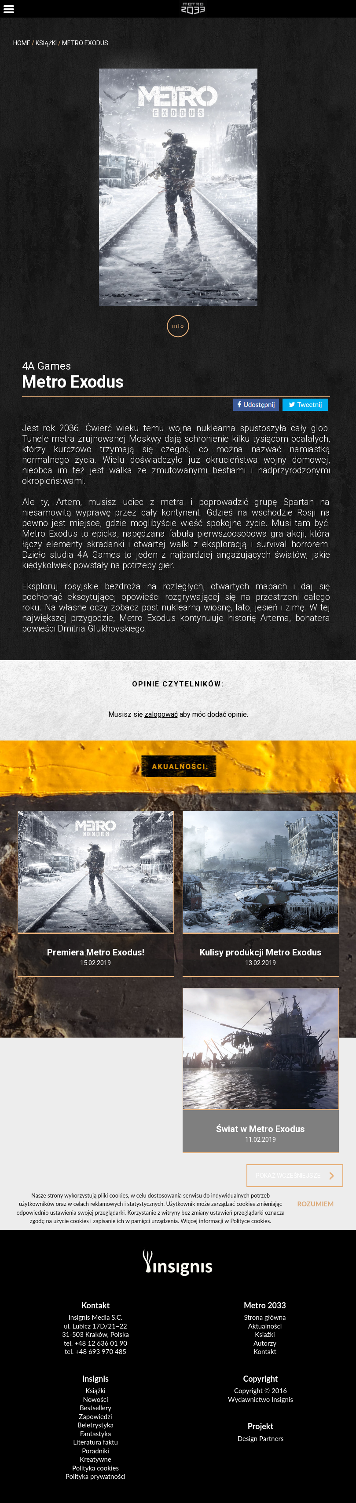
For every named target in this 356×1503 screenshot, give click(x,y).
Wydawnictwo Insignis (260, 1399)
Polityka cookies (95, 1468)
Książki (265, 1334)
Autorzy (264, 1343)
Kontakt (264, 1351)
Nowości (95, 1399)
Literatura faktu (95, 1442)
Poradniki (95, 1451)
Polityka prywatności (95, 1476)
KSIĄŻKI (46, 43)
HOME (21, 43)
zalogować (161, 714)
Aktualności (265, 1326)
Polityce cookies (250, 1220)
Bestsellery (95, 1408)
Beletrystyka (95, 1425)
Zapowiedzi (95, 1416)
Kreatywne (95, 1459)
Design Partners (261, 1438)
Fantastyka (95, 1434)
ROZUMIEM (315, 1204)
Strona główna (265, 1317)
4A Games (46, 366)
